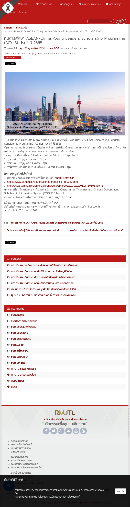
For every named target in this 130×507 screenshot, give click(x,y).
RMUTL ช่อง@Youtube (21, 369)
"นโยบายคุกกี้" (73, 497)
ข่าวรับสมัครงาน (17, 333)
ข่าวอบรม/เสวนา (17, 357)
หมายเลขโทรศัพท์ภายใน (22, 444)
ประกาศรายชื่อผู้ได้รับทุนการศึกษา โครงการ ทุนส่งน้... (33, 230)
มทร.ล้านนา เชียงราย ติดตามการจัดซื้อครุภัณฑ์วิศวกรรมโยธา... (42, 277)
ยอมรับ (120, 491)
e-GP (23, 12)
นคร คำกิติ (54, 48)
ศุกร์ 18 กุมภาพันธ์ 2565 (32, 48)
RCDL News (15, 381)
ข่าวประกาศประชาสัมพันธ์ (22, 321)
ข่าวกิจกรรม (15, 315)
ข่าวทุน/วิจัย (15, 345)
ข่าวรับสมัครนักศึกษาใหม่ (21, 327)
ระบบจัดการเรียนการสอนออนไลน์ (26, 467)
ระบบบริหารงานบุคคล (21, 460)
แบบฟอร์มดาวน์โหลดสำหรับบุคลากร (21, 450)
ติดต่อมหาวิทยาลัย (19, 441)
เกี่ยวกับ (25, 4)
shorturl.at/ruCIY (65, 177)
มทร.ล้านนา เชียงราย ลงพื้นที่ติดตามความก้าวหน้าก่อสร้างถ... (41, 283)
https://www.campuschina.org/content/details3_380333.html (43, 181)
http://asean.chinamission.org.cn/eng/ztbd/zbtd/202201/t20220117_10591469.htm (56, 185)
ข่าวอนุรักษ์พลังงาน (19, 339)
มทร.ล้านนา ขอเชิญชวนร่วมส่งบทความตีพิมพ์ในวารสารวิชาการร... (43, 265)
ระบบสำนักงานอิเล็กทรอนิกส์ (24, 464)
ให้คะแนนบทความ (12, 57)
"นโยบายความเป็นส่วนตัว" (50, 497)
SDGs (12, 387)
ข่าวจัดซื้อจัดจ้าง (17, 351)
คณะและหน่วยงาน (90, 4)
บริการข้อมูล (115, 4)
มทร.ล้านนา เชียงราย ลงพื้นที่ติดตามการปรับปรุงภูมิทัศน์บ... (40, 271)
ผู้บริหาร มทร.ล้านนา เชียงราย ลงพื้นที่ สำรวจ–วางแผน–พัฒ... (42, 295)
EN (124, 21)
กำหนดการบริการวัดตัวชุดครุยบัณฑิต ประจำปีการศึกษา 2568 (41, 289)
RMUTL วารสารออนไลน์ (21, 375)
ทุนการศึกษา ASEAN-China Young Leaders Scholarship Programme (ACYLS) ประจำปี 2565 (56, 223)
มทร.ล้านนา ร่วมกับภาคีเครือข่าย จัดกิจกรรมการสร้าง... (96, 230)
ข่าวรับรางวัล (16, 363)
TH (118, 21)
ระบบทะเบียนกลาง (19, 457)
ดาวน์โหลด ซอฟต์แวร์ (21, 473)
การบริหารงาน (46, 4)
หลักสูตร (67, 4)
